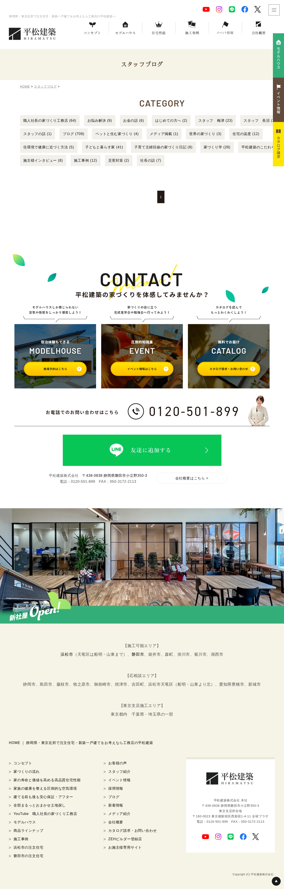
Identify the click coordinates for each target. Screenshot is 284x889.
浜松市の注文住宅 (28, 847)
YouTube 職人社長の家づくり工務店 (45, 814)
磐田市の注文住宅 (28, 856)
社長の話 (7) (150, 160)
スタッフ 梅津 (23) (215, 120)
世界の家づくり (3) (205, 134)
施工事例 (21, 839)
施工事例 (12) (85, 160)
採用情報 (115, 788)
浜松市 (67, 654)
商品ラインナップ (28, 830)
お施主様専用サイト (125, 847)
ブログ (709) (73, 134)
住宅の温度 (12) (246, 134)
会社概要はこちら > (192, 478)
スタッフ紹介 (119, 771)
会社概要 (115, 822)
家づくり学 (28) (217, 147)
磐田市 (138, 654)
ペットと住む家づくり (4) (117, 134)
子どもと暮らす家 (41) (104, 147)
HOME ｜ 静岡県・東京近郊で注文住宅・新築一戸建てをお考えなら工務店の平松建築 (81, 743)
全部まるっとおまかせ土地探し (40, 805)
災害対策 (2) (118, 160)
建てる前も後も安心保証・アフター (43, 797)
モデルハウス (25, 822)
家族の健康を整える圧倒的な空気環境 (45, 788)
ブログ (113, 797)
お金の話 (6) (133, 120)
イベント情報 (119, 780)
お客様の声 (117, 763)
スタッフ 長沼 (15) (261, 120)
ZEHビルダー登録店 (125, 839)
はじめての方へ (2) (171, 120)
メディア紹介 (119, 814)
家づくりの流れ (27, 771)
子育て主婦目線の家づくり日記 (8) (163, 147)
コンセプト (23, 763)
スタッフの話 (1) (37, 134)
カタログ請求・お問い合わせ (132, 830)
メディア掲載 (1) (164, 134)
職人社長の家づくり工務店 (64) (49, 120)
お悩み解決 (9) (99, 120)
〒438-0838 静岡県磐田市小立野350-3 (114, 475)
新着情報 (115, 805)
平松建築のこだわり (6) (261, 147)
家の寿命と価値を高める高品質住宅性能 (47, 780)
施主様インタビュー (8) (43, 160)
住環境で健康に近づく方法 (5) (48, 147)
